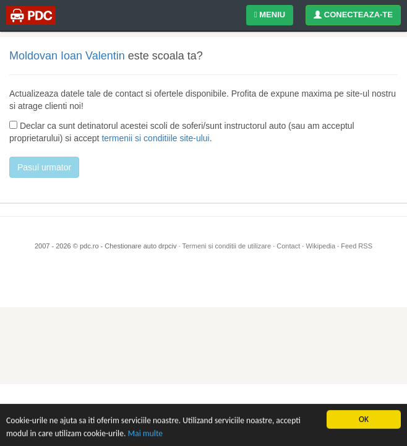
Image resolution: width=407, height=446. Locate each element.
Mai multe (145, 433)
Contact (288, 246)
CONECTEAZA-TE (353, 14)
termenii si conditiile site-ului (155, 138)
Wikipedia (320, 246)
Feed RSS (356, 246)
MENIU (269, 14)
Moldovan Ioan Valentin (67, 56)
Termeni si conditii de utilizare (226, 246)
